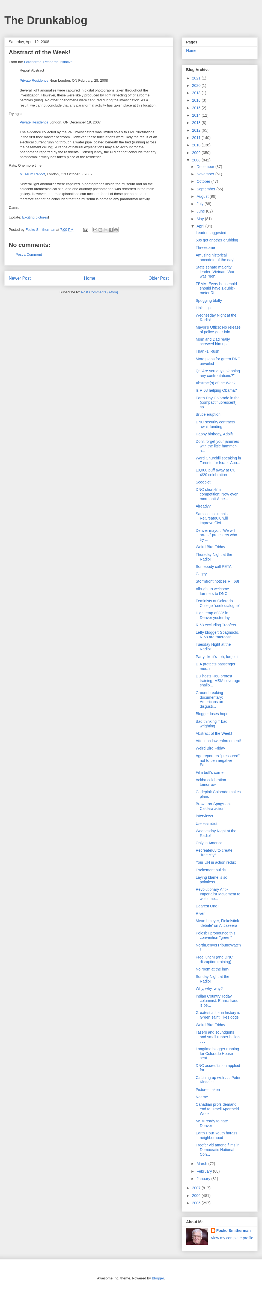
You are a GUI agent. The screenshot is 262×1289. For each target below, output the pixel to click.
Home (90, 278)
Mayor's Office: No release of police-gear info (218, 329)
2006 (197, 1195)
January (203, 1178)
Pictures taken (208, 1089)
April (200, 226)
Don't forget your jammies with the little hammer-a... (217, 446)
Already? (203, 506)
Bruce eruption (208, 414)
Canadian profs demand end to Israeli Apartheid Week (217, 1109)
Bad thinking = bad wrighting (211, 723)
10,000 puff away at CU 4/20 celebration (216, 472)
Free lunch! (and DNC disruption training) (214, 959)
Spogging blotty (209, 300)
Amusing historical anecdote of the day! (215, 257)
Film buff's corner (210, 772)
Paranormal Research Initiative (48, 62)
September (206, 189)
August (202, 196)
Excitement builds (211, 870)
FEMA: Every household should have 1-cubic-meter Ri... (216, 288)
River (200, 913)
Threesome (205, 247)
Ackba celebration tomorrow (211, 782)
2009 (197, 153)
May (200, 219)
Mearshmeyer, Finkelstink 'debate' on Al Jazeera (217, 923)
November (205, 174)
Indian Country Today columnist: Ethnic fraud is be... (217, 1001)
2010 (197, 145)
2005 (197, 1203)
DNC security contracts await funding (215, 424)
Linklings (203, 308)
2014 (197, 115)
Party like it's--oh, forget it (217, 656)
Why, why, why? (209, 988)
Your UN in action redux (216, 862)
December (205, 166)
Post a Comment (29, 254)
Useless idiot (206, 823)
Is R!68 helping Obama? (216, 390)
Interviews (204, 816)
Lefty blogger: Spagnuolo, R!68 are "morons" (217, 634)
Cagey (201, 574)
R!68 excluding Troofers (216, 625)
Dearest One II (208, 906)
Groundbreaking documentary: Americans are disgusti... (210, 700)
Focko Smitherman (233, 1230)
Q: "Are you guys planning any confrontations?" (218, 373)
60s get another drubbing (217, 240)
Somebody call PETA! (214, 566)
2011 (197, 137)
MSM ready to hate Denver (212, 1123)
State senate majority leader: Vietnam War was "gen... (215, 272)
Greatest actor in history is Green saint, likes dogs (218, 1014)
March (202, 1163)
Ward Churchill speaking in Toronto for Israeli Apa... (218, 460)
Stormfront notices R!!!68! (217, 581)
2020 (197, 85)
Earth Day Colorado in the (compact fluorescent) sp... (218, 402)
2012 (197, 130)
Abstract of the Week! (214, 733)
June (201, 211)
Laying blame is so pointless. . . (211, 879)
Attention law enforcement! (218, 741)
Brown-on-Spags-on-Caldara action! (213, 806)
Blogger (158, 1278)
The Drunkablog (45, 20)
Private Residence (34, 80)
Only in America (209, 843)
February (204, 1171)
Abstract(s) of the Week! (216, 383)
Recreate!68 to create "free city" (214, 852)
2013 (197, 122)
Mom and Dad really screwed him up (213, 341)
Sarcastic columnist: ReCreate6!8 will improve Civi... (213, 518)
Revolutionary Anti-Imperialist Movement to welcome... (218, 894)
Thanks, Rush (207, 351)
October (203, 181)
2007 (197, 1188)
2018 (197, 93)
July (200, 204)
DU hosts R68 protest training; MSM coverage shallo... (218, 681)
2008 (197, 160)
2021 (197, 78)
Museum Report (32, 174)
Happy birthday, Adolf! (214, 434)
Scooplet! (204, 482)
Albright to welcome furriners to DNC (212, 591)
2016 (197, 100)
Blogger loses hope (212, 714)
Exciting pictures (35, 217)
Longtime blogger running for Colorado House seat (217, 1053)
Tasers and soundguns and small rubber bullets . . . (218, 1037)
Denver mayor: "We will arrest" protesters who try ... (216, 535)
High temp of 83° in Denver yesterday (213, 615)
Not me (202, 1097)
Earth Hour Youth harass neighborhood (216, 1135)
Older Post (158, 278)
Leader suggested (211, 233)
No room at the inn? (212, 969)
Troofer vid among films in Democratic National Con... (218, 1150)
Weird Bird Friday (210, 547)
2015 (197, 108)
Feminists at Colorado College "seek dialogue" (218, 603)
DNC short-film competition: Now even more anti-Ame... (217, 494)
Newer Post (20, 278)
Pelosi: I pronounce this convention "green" (216, 935)
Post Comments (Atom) (99, 292)
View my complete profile (232, 1238)
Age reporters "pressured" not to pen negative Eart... (218, 760)
